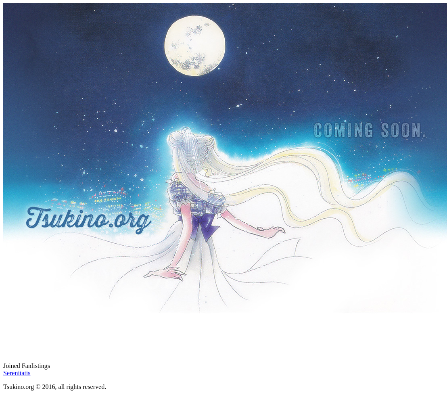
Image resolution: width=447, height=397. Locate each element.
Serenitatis (17, 373)
